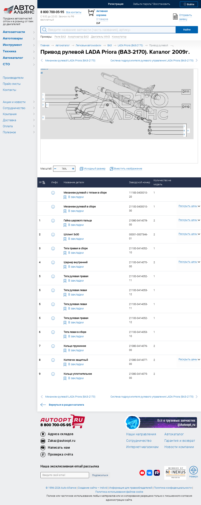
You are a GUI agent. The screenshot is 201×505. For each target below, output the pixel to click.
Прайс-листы (12, 84)
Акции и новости (14, 102)
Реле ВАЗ (60, 36)
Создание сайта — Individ (92, 487)
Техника (9, 51)
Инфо (54, 182)
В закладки (74, 197)
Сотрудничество (14, 108)
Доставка (9, 120)
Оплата (8, 126)
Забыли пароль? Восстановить (151, 4)
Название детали (74, 182)
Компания (10, 114)
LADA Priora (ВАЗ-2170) (130, 45)
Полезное (9, 132)
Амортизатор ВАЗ (78, 36)
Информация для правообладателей (130, 487)
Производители (13, 78)
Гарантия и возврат (179, 440)
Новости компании (179, 447)
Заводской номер (139, 182)
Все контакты (73, 12)
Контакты (9, 90)
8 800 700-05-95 (55, 425)
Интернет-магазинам (142, 447)
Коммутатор (119, 36)
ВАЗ (109, 45)
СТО (6, 64)
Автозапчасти (14, 32)
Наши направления (141, 434)
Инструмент (12, 45)
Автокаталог (13, 58)
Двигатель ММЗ (100, 36)
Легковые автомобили (88, 45)
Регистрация (115, 4)
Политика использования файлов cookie (119, 491)
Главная (44, 45)
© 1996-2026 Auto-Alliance (61, 487)
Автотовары (13, 38)
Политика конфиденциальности (173, 487)
